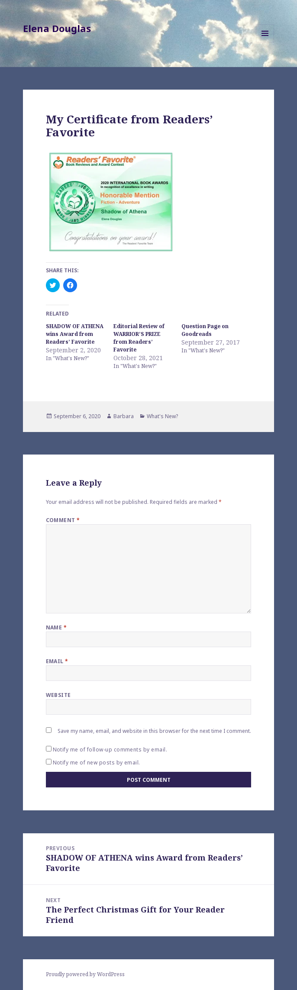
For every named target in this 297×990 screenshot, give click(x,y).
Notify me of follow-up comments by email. (110, 749)
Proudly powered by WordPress (85, 974)
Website (58, 695)
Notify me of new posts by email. (96, 762)
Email (57, 661)
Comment (63, 520)
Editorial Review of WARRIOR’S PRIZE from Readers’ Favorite (139, 337)
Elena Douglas (57, 28)
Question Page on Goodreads (205, 330)
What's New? (162, 416)
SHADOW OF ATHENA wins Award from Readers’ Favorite (74, 333)
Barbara (123, 416)
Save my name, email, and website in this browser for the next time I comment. (154, 731)
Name (56, 627)
